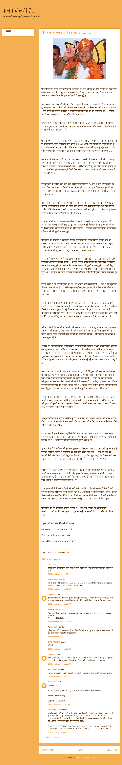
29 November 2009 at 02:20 (59, 649)
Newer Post (47, 750)
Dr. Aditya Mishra (55, 710)
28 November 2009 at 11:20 (59, 622)
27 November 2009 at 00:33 (59, 589)
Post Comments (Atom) (85, 757)
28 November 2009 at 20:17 (59, 637)
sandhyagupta (54, 669)
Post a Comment (52, 738)
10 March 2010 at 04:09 (57, 732)
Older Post (112, 750)
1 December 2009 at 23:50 (59, 704)
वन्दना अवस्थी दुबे (54, 642)
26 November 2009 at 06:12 (59, 574)
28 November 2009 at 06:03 (59, 604)
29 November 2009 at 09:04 (59, 664)
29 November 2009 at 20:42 (59, 676)
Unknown (52, 594)
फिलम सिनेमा (52, 682)
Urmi (50, 564)
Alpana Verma (54, 609)
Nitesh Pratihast (55, 579)
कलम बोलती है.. (18, 10)
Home (80, 750)
